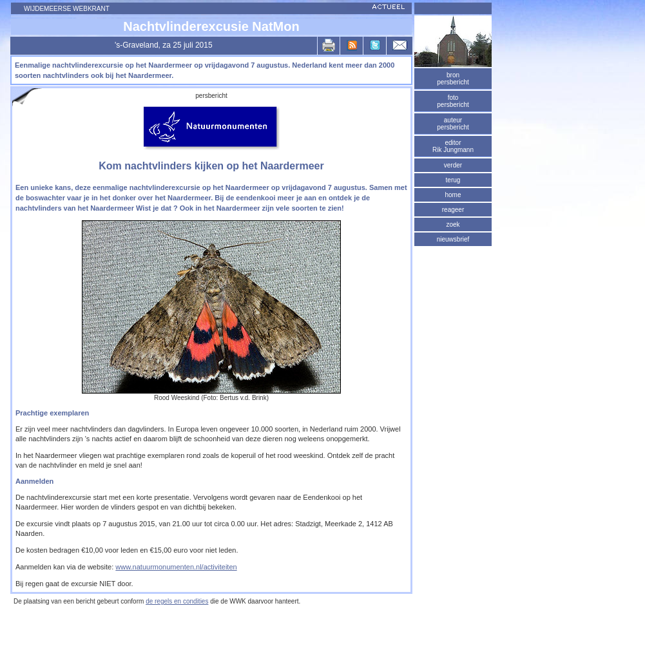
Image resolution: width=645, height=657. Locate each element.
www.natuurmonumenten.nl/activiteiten (175, 567)
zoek (452, 224)
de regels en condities (177, 601)
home (453, 194)
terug (453, 180)
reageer (453, 209)
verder (453, 165)
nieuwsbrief (453, 239)
